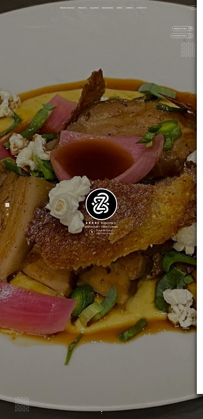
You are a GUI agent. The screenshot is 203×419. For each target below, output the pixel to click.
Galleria (94, 8)
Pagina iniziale (67, 8)
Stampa (129, 8)
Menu (119, 8)
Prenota (82, 8)
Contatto (141, 8)
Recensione (107, 8)
